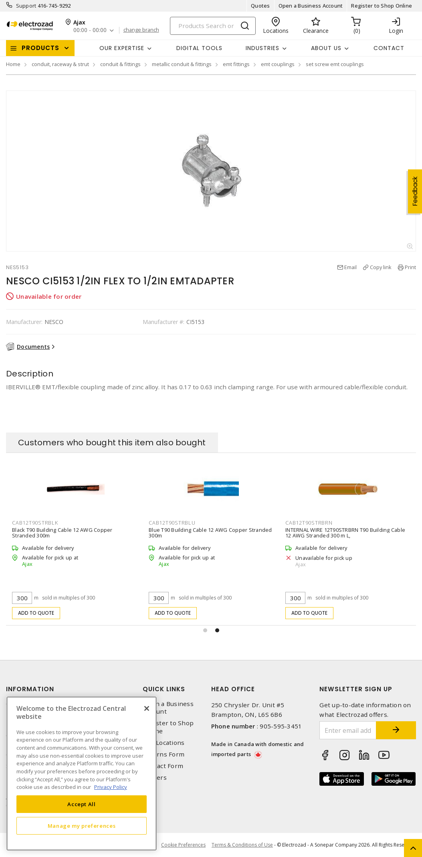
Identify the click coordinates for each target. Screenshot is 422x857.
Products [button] (40, 48)
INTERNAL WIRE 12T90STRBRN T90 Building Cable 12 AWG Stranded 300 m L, (345, 532)
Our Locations (163, 742)
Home (13, 64)
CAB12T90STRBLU (172, 522)
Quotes (260, 5)
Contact (389, 48)
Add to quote (36, 613)
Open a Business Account (311, 5)
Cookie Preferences (183, 845)
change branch (141, 30)
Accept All (81, 804)
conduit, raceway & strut (60, 64)
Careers (155, 777)
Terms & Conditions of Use (242, 844)
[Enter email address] (347, 730)
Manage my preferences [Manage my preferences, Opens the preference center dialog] (82, 825)
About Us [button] (326, 48)
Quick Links (164, 689)
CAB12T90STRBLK (35, 522)
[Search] (213, 26)
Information (30, 689)
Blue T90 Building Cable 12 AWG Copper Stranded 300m (210, 532)
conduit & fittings (120, 64)
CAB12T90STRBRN (309, 522)
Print (410, 267)
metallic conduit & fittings (182, 64)
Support (26, 5)
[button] (205, 630)
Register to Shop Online (381, 5)
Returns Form (163, 754)
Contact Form (163, 766)
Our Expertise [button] (121, 48)
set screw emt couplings (335, 64)
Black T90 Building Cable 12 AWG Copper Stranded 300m (62, 532)
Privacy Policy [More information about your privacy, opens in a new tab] (110, 787)
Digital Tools (199, 48)
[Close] (146, 708)
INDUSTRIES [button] (262, 48)
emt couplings (278, 64)
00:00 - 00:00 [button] (90, 30)
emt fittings (236, 64)
